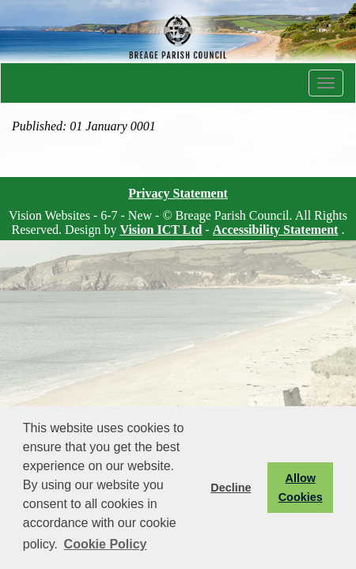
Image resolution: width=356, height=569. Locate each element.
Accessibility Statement (276, 229)
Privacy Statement (178, 193)
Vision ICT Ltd (160, 229)
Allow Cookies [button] (300, 487)
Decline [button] (230, 487)
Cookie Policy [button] (105, 544)
